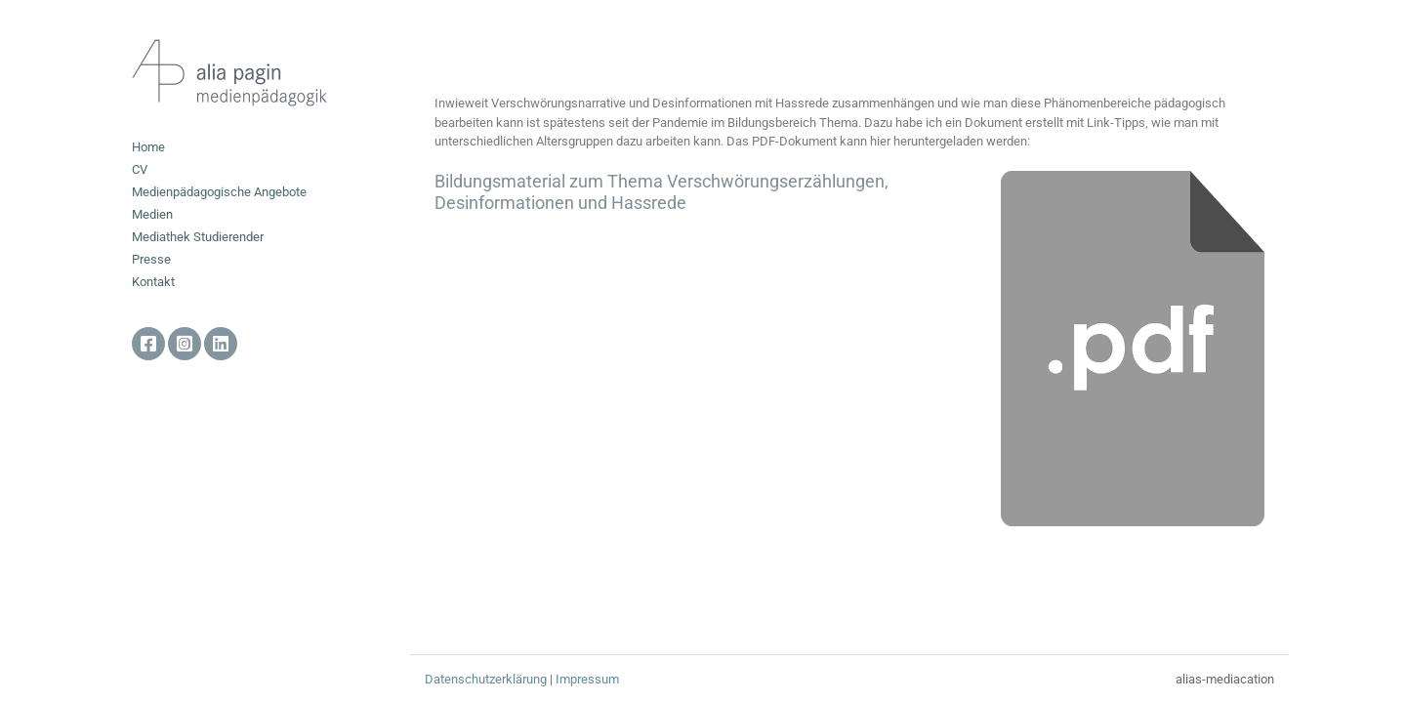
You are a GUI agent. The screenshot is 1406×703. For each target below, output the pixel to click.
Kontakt (153, 281)
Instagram (184, 343)
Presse (151, 259)
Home (148, 147)
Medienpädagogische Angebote (219, 192)
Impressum (587, 679)
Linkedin (220, 343)
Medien (152, 214)
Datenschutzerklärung (486, 679)
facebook (148, 343)
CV (139, 169)
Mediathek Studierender (198, 236)
